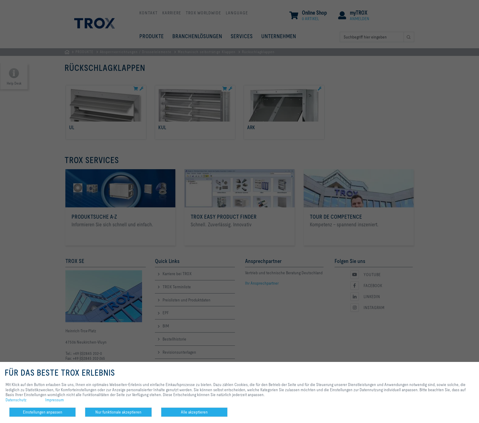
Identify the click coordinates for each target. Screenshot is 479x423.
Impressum (54, 399)
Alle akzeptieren (194, 412)
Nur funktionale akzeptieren (118, 412)
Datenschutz (16, 399)
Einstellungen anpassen (42, 412)
